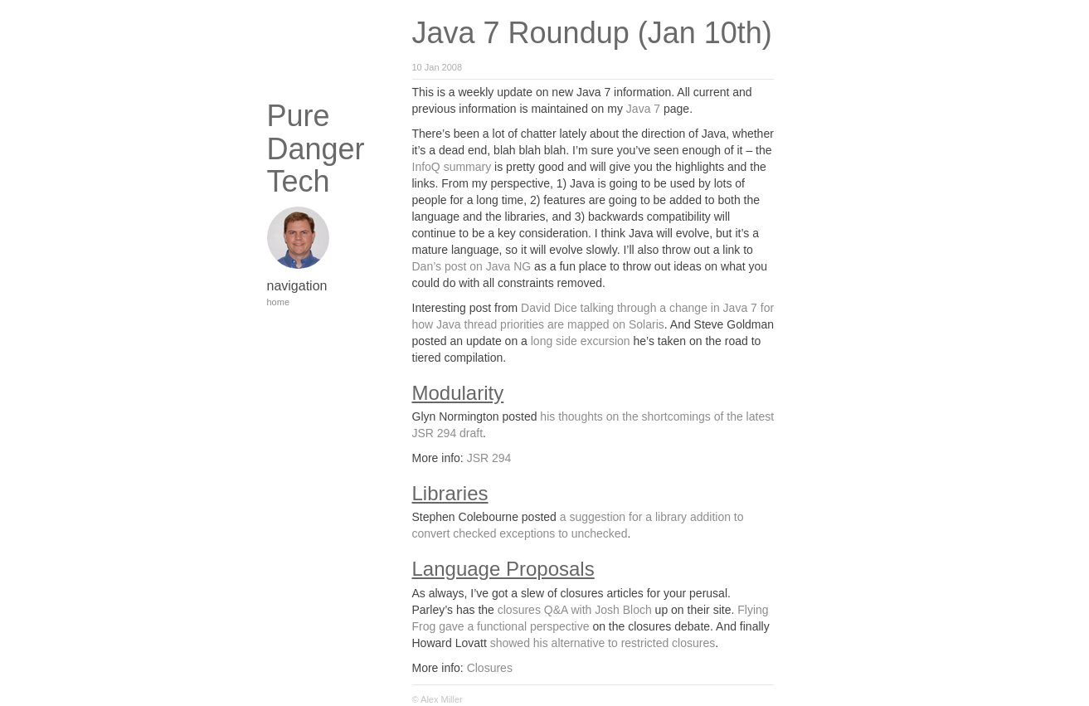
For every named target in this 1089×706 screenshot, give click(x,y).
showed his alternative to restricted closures (603, 643)
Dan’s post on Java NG (472, 266)
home (278, 302)
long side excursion (580, 341)
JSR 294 (489, 458)
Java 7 (643, 108)
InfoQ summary (452, 166)
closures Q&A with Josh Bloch (575, 609)
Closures (490, 667)
